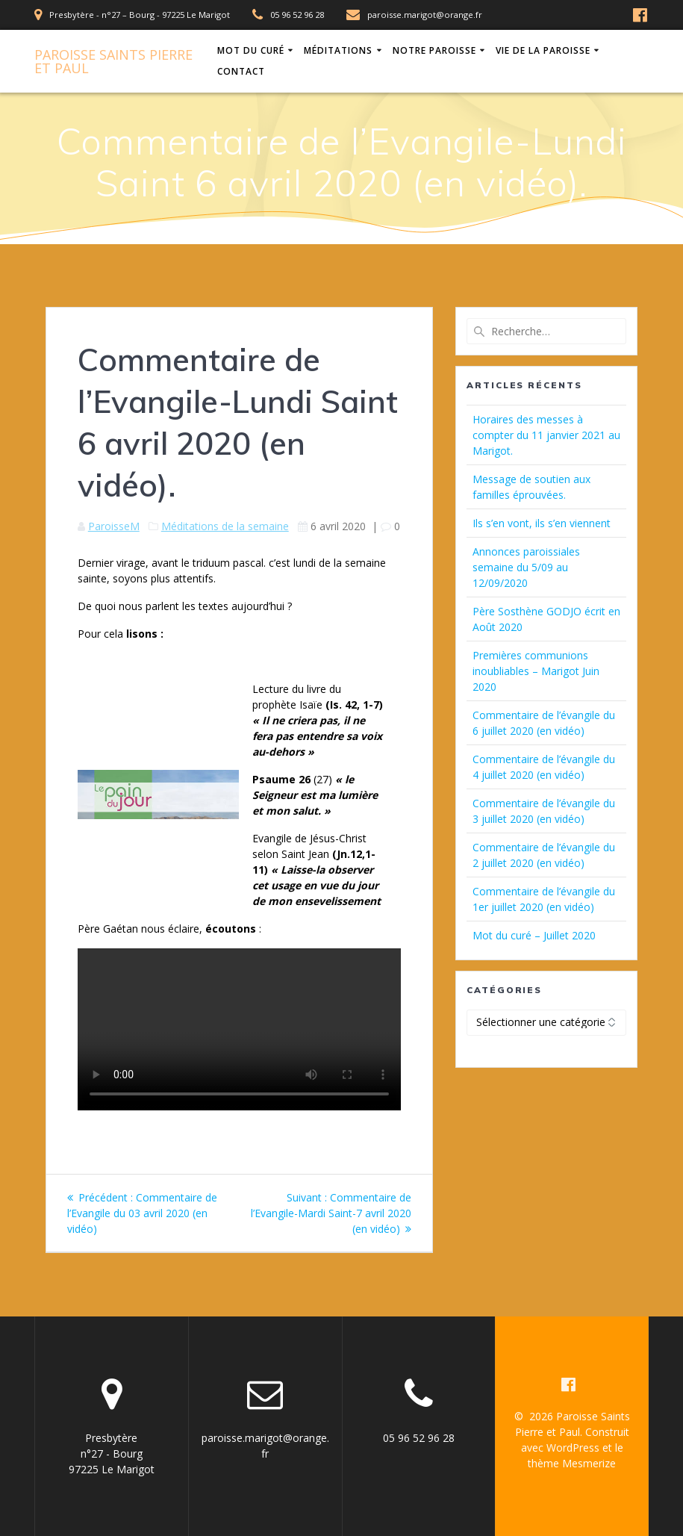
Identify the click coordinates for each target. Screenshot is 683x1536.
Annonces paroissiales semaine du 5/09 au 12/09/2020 (526, 567)
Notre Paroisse (434, 50)
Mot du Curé (250, 50)
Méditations (338, 50)
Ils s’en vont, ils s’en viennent (542, 523)
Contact (241, 71)
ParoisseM (114, 526)
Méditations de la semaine (225, 526)
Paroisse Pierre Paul (113, 61)
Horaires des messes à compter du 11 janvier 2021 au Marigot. (546, 435)
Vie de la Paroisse (543, 50)
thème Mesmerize (572, 1463)
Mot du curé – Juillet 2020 (534, 935)
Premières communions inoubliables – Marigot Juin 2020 (536, 671)
